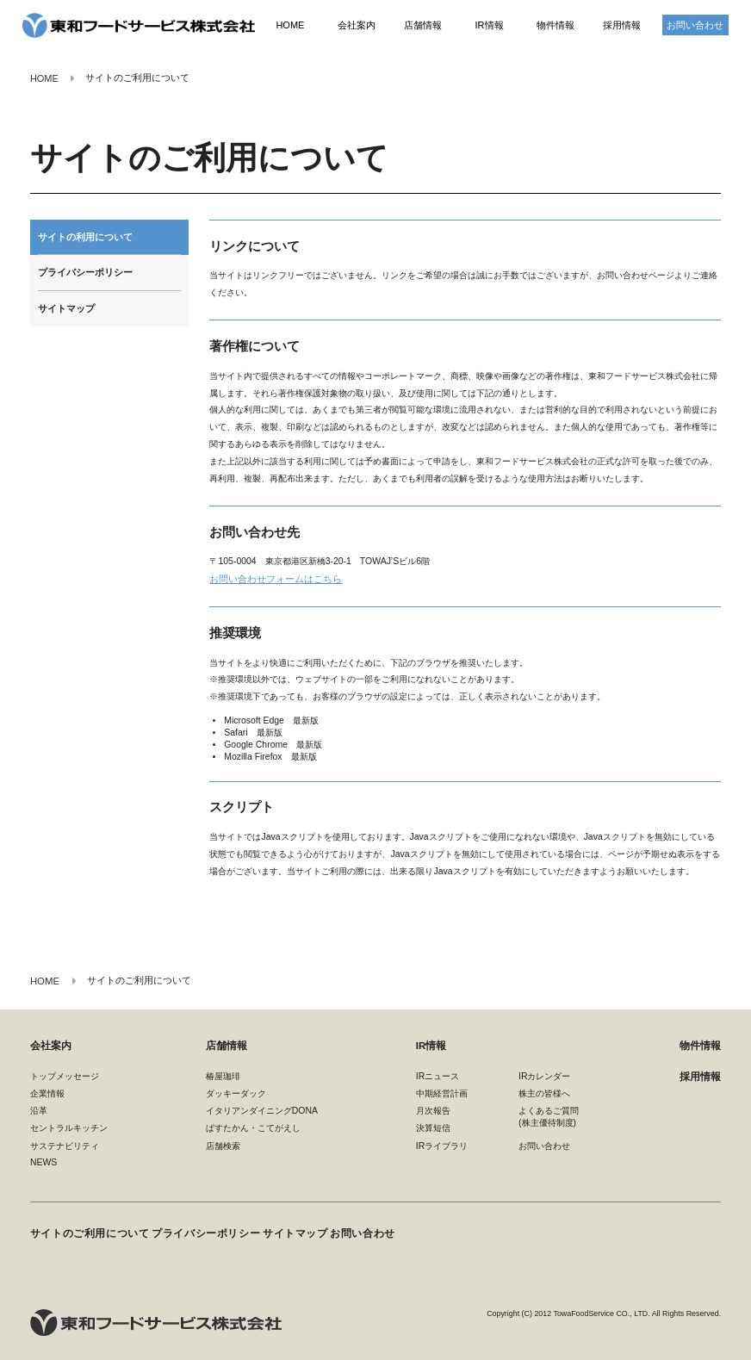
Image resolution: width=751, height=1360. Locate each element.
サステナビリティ (64, 1144)
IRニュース (437, 1074)
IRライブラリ (442, 1144)
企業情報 (47, 1092)
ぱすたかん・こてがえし (253, 1127)
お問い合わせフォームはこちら (269, 578)
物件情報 (555, 26)
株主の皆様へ (544, 1092)
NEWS (43, 1161)
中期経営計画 (442, 1092)
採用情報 (622, 26)
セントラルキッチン (69, 1127)
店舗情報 (423, 26)
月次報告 (433, 1110)
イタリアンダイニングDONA (262, 1110)
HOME (290, 26)
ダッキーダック (236, 1092)
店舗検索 (223, 1144)
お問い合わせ (695, 26)
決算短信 (433, 1127)
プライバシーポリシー (85, 272)
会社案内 (357, 26)
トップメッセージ (64, 1074)
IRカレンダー (544, 1074)
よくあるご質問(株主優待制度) (548, 1116)
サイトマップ (66, 308)
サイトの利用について (85, 237)
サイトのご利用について (85, 1226)
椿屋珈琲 (223, 1074)
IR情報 (489, 26)
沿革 (38, 1110)
